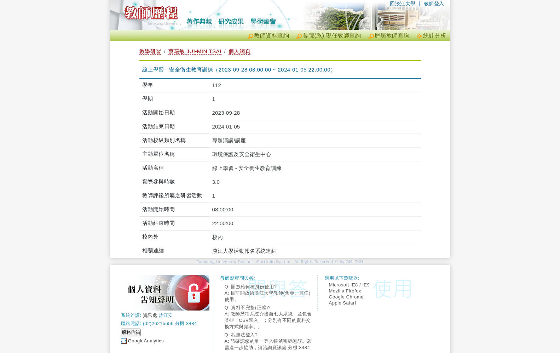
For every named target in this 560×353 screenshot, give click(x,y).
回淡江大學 (403, 3)
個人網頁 (239, 51)
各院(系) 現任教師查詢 (331, 36)
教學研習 (150, 51)
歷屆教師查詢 (392, 36)
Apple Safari (342, 303)
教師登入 (434, 3)
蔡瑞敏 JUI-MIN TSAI (194, 51)
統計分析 (434, 36)
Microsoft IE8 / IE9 (349, 284)
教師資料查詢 (271, 36)
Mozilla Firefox (345, 291)
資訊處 (150, 315)
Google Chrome (346, 297)
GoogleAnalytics (146, 340)
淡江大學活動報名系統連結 (244, 251)
